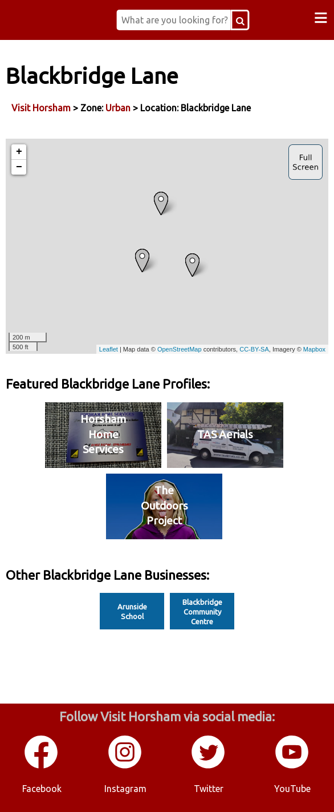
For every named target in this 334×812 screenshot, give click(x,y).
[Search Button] (240, 20)
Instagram (125, 788)
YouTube (292, 788)
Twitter (208, 788)
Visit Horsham (41, 108)
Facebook (42, 788)
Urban (118, 108)
